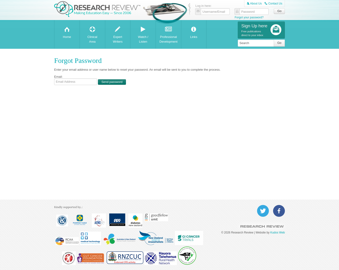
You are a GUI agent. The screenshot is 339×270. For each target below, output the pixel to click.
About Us (254, 3)
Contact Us (273, 3)
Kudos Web (277, 232)
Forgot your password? (249, 17)
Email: (58, 76)
